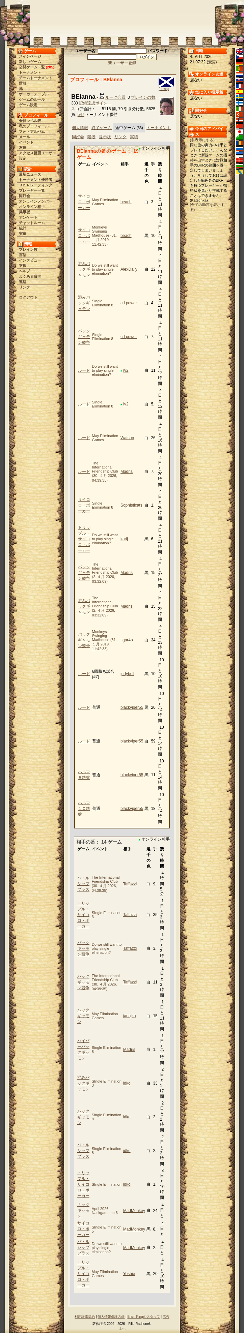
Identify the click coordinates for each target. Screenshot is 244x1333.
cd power (128, 303)
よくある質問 (30, 276)
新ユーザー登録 (122, 63)
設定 (22, 158)
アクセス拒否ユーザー (37, 153)
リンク (24, 287)
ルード (84, 370)
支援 (22, 266)
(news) (164, 89)
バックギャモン (83, 1016)
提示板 (105, 136)
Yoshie (129, 1273)
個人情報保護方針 (111, 1317)
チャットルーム (32, 223)
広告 (166, 1317)
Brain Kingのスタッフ (144, 1317)
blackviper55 (131, 707)
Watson (127, 437)
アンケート (28, 217)
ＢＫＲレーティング (35, 185)
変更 (212, 62)
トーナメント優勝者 (35, 180)
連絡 (22, 282)
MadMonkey (134, 1210)
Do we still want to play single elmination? (105, 269)
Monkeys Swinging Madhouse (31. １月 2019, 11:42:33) (104, 235)
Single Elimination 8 (102, 303)
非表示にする (202, 140)
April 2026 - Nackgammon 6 (105, 1211)
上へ (122, 1328)
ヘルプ (24, 271)
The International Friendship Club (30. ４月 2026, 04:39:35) (105, 471)
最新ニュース (30, 174)
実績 (22, 234)
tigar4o (126, 640)
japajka (129, 1015)
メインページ (30, 56)
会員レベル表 (30, 121)
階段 (22, 83)
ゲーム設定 (28, 105)
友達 (22, 148)
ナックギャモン (83, 1210)
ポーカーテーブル (34, 94)
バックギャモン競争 (84, 337)
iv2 (125, 370)
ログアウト (28, 297)
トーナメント (30, 72)
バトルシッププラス (83, 884)
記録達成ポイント (95, 103)
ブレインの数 (143, 97)
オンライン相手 (32, 207)
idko (127, 1083)
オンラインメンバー (35, 201)
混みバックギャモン (84, 269)
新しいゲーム (30, 62)
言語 (22, 255)
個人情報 (80, 127)
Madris (126, 471)
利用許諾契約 (85, 1317)
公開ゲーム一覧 (32, 67)
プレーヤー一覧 (32, 190)
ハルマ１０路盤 (84, 808)
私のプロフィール (34, 126)
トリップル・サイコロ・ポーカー (84, 539)
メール (24, 137)
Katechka (199, 200)
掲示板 (24, 212)
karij (124, 539)
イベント (26, 142)
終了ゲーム (101, 127)
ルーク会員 (115, 97)
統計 (22, 228)
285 (50, 67)
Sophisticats (131, 505)
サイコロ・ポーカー (84, 202)
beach (126, 202)
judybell (127, 673)
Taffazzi (130, 884)
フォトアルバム (32, 131)
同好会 (24, 196)
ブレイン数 (28, 249)
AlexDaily (128, 269)
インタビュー (30, 260)
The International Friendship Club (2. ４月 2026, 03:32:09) (105, 572)
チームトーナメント (35, 78)
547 (81, 114)
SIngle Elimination (106, 1184)
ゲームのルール (32, 99)
